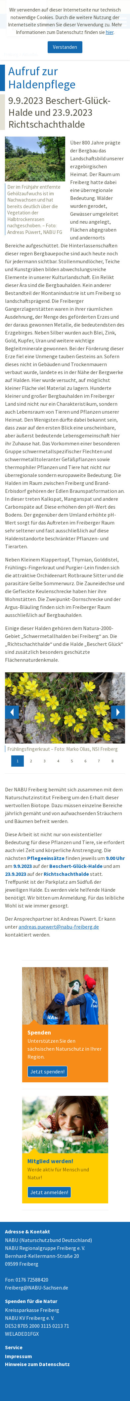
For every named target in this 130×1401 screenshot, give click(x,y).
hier (109, 32)
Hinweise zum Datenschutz (37, 1364)
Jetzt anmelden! (49, 1192)
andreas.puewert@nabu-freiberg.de (59, 926)
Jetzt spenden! (47, 1071)
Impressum (18, 1356)
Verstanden (65, 47)
